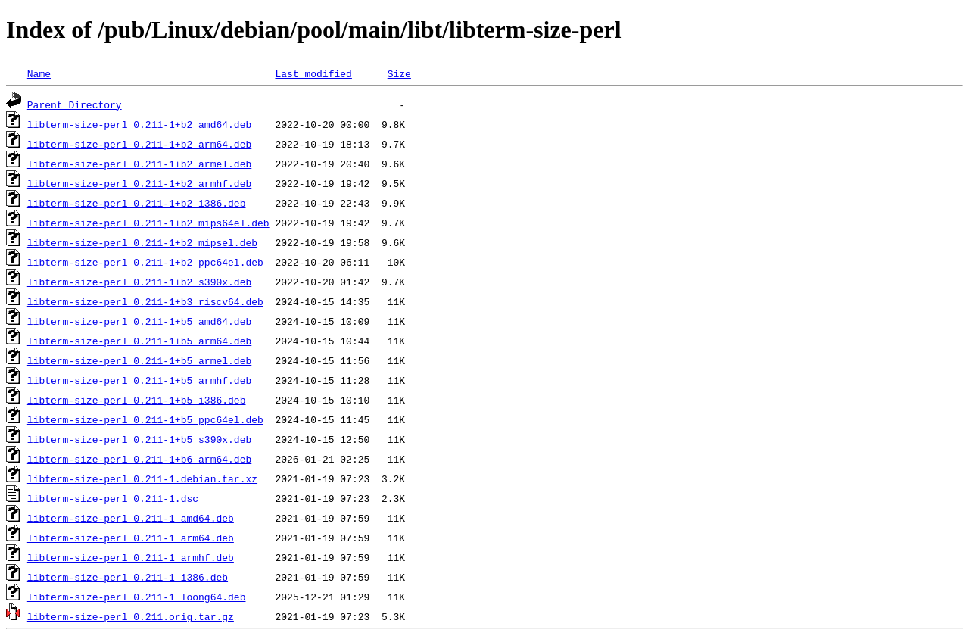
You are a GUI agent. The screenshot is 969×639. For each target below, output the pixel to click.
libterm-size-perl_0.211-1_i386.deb (127, 577)
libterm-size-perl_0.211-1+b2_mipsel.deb (142, 242)
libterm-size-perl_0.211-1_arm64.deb (130, 537)
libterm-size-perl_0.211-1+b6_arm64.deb (139, 459)
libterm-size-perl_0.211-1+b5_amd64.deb (139, 321)
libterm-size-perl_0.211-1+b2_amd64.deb (139, 124)
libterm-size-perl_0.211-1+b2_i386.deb (136, 203)
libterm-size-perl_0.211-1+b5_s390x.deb (139, 439)
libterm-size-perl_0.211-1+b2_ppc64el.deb (145, 262)
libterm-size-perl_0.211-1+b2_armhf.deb (139, 183)
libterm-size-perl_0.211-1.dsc (112, 498)
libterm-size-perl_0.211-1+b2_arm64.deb (139, 144)
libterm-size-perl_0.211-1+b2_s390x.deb (139, 281)
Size (399, 73)
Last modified (313, 73)
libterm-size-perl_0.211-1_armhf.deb (130, 557)
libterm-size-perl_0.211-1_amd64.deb (130, 518)
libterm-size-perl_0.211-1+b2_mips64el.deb (148, 222)
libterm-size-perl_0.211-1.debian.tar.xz (142, 478)
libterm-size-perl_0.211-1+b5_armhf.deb (139, 380)
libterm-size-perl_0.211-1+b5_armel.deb (139, 360)
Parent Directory (74, 104)
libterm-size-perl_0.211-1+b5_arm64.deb (139, 341)
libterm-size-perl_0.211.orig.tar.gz (130, 616)
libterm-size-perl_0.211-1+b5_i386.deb (136, 400)
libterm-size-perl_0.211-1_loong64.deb (136, 596)
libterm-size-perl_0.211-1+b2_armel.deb (139, 163)
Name (39, 73)
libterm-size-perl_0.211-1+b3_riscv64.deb (145, 301)
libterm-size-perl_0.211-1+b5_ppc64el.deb (145, 419)
